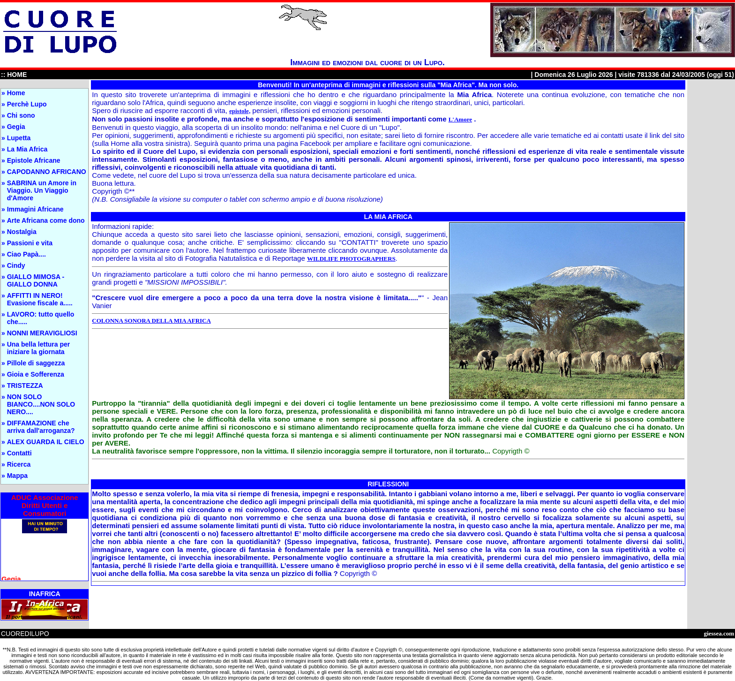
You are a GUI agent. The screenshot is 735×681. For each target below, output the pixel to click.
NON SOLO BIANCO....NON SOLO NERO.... (41, 404)
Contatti (19, 453)
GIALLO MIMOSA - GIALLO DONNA (35, 280)
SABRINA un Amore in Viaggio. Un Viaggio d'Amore (41, 190)
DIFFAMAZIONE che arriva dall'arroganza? (41, 426)
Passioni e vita (29, 243)
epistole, (239, 110)
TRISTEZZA (25, 385)
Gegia (16, 126)
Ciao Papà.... (26, 254)
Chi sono (21, 115)
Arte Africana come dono (46, 220)
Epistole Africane (33, 160)
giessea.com (719, 633)
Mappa (17, 475)
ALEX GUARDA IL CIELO (45, 442)
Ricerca (19, 464)
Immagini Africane (35, 209)
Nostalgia (22, 231)
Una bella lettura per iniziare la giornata (38, 348)
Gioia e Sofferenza (35, 374)
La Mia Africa (27, 149)
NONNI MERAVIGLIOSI (42, 333)
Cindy (16, 265)
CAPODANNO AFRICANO (46, 171)
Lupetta (19, 138)
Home (16, 93)
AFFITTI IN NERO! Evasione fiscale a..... (40, 299)
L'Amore (460, 119)
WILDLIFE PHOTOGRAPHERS (351, 258)
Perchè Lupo (27, 104)
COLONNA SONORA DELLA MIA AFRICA (151, 320)
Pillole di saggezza (36, 363)
